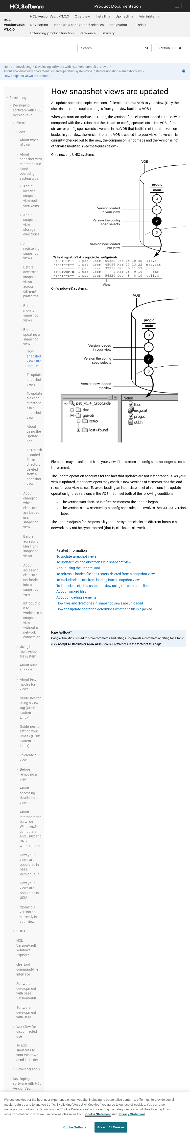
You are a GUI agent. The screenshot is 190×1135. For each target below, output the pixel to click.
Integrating (118, 24)
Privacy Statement (132, 1116)
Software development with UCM (26, 1012)
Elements (23, 123)
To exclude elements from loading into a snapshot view (98, 580)
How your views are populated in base (30, 864)
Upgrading (124, 16)
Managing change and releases (79, 24)
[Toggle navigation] (177, 6)
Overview (82, 16)
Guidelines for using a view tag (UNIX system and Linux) (30, 707)
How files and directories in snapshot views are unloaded (99, 603)
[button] (7, 97)
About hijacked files (71, 591)
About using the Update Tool (78, 568)
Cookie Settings (74, 1130)
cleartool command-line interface (27, 969)
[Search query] (114, 48)
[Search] (147, 48)
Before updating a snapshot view (119, 71)
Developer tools (28, 1069)
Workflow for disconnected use (26, 1031)
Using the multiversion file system (29, 651)
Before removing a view (28, 774)
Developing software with (65, 67)
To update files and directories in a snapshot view (93, 562)
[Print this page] (184, 71)
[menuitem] (49, 16)
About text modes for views (28, 684)
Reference (87, 33)
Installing (103, 16)
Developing (39, 24)
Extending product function (52, 33)
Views (104, 67)
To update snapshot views (34, 379)
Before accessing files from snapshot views (31, 546)
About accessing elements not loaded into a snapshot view (31, 579)
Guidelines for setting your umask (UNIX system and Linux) (30, 736)
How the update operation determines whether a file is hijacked (104, 609)
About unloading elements (76, 597)
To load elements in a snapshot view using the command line (102, 586)
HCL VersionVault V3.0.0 (14, 24)
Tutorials (139, 24)
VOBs (20, 931)
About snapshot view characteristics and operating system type (48, 71)
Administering (150, 16)
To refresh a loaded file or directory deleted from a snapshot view (105, 574)
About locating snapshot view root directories (31, 195)
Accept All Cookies (111, 1130)
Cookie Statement (98, 1116)
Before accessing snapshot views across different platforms (31, 281)
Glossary (108, 33)
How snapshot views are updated (27, 76)
